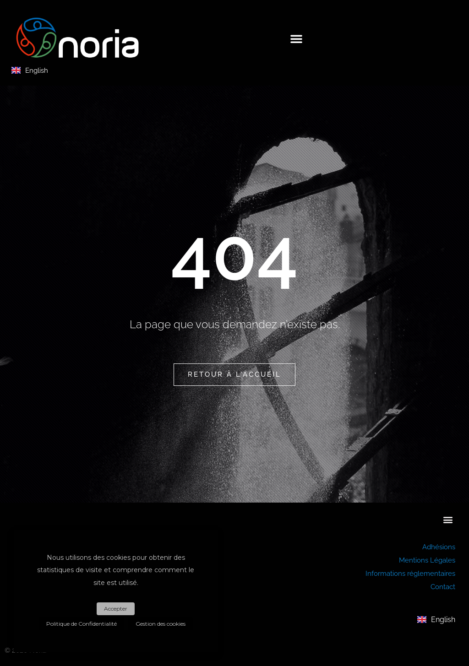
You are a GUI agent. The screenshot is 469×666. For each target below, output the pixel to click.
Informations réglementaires (410, 572)
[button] (296, 38)
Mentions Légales (427, 559)
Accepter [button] (115, 611)
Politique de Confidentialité (82, 624)
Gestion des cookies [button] (159, 624)
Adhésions (438, 546)
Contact (443, 585)
